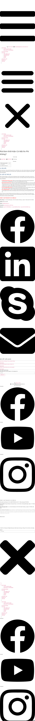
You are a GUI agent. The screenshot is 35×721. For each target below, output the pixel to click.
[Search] (1, 584)
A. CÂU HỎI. (3, 164)
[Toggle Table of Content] (9, 163)
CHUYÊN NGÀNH (5, 51)
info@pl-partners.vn (5, 203)
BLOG (5, 57)
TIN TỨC (3, 52)
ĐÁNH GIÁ (4, 60)
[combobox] (17, 531)
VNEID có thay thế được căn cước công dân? (7, 367)
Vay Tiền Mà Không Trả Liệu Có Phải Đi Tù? (7, 364)
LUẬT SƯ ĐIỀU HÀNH (7, 135)
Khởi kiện (14, 161)
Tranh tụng (15, 159)
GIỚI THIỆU (4, 585)
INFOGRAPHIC (6, 55)
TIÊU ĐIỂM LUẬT (7, 140)
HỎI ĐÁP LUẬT (4, 145)
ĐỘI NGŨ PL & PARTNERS (8, 50)
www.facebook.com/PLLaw (8, 205)
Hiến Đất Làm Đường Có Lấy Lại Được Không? (7, 361)
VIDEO (5, 56)
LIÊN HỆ (3, 61)
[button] (17, 98)
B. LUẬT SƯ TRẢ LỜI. (4, 165)
